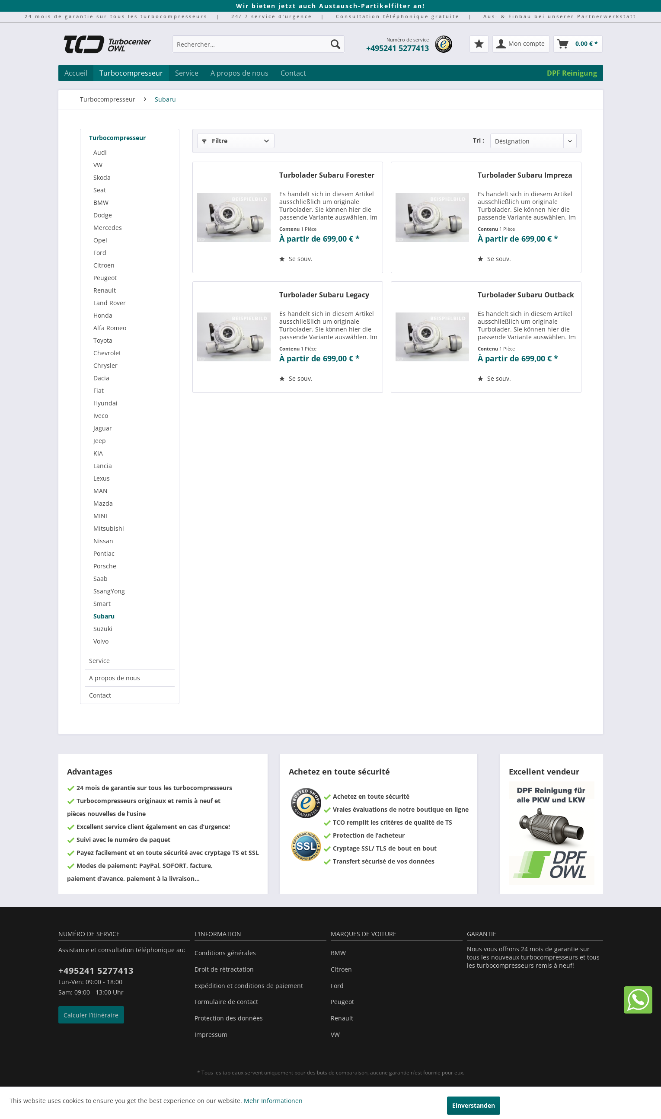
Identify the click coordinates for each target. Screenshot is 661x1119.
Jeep (99, 441)
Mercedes (107, 227)
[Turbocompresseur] (131, 73)
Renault (104, 290)
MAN (100, 491)
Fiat (98, 390)
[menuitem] (258, 48)
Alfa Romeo (109, 328)
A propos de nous (114, 678)
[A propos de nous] (239, 73)
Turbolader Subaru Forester (326, 175)
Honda (102, 315)
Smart (102, 603)
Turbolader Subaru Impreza (525, 175)
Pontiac (104, 553)
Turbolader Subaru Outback (526, 295)
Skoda (102, 177)
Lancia (102, 466)
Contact (100, 695)
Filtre (214, 141)
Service (99, 661)
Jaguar (102, 428)
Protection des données (229, 1018)
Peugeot (105, 278)
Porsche (104, 566)
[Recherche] (335, 44)
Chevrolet (107, 353)
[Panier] (578, 44)
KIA (98, 453)
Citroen (104, 265)
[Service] (186, 73)
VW (97, 165)
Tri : (478, 140)
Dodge (102, 215)
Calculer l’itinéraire (91, 1015)
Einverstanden (473, 1105)
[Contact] (293, 73)
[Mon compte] (520, 44)
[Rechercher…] (258, 44)
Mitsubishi (108, 528)
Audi (100, 152)
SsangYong (109, 591)
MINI (100, 516)
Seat (99, 190)
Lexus (101, 478)
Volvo (101, 641)
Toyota (102, 340)
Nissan (103, 541)
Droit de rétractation (224, 969)
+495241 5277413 (397, 48)
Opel (100, 240)
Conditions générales (225, 953)
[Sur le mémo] (296, 259)
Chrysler (105, 365)
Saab (100, 578)
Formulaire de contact (226, 1002)
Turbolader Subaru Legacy (324, 295)
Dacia (101, 378)
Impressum (211, 1034)
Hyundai (105, 403)
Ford (99, 253)
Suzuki (102, 629)
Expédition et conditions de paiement (249, 986)
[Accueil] (75, 73)
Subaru (104, 616)
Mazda (103, 503)
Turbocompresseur (117, 138)
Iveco (100, 415)
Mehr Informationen (273, 1101)
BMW (101, 202)
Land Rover (109, 303)
